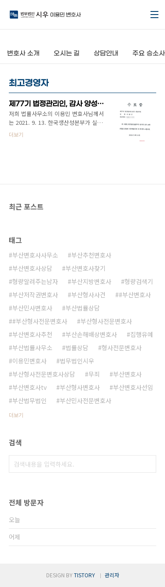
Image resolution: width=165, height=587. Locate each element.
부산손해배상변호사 (91, 334)
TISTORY (84, 575)
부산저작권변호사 (35, 294)
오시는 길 (67, 53)
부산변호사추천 (32, 334)
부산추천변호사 (91, 255)
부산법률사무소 (32, 347)
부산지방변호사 (91, 281)
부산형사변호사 (80, 387)
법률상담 (77, 347)
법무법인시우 (77, 360)
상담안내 (106, 53)
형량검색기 (139, 281)
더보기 (16, 415)
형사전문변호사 (122, 347)
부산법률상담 (83, 307)
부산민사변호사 (32, 307)
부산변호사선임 (133, 387)
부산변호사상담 (32, 268)
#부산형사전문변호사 (39, 321)
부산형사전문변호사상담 (43, 374)
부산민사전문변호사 (85, 400)
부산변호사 (127, 374)
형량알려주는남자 (35, 281)
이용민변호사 (29, 360)
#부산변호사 (135, 294)
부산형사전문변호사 (106, 321)
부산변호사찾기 (86, 268)
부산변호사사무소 (35, 255)
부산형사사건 (88, 294)
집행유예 (141, 334)
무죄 (94, 374)
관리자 (112, 575)
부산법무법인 (29, 400)
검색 (147, 464)
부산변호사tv (29, 387)
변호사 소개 (23, 53)
